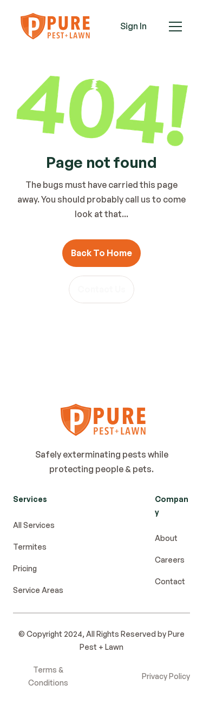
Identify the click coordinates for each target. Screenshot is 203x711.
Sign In (133, 26)
